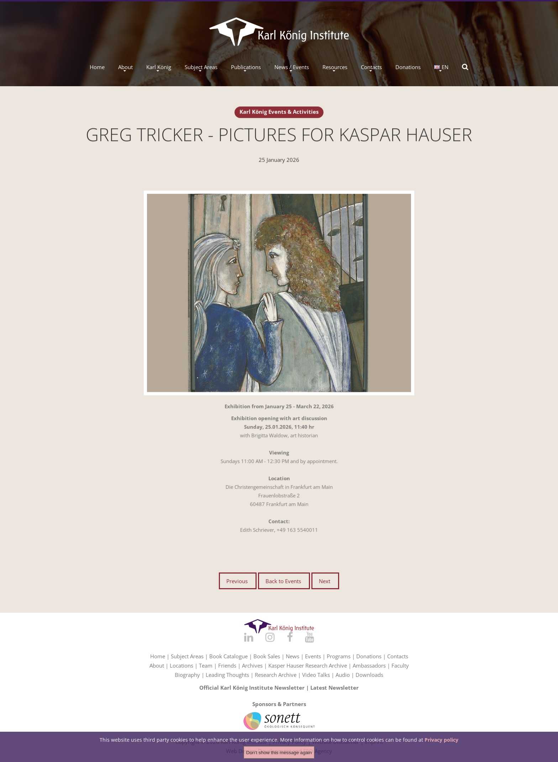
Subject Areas (201, 67)
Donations (408, 67)
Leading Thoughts (227, 674)
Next (324, 581)
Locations (181, 665)
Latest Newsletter (334, 687)
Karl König (158, 67)
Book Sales (266, 656)
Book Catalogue (228, 656)
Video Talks (316, 674)
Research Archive (275, 674)
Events (313, 656)
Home (97, 67)
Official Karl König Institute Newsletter (252, 687)
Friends (227, 665)
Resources (334, 67)
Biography (187, 674)
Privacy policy (441, 740)
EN (441, 67)
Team (205, 665)
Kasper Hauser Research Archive (307, 665)
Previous (237, 581)
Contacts (371, 67)
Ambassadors (369, 665)
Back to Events (283, 581)
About (125, 67)
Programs (339, 656)
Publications (246, 67)
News (292, 656)
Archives (252, 665)
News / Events (291, 67)
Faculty (400, 665)
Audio (343, 674)
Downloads (369, 674)
